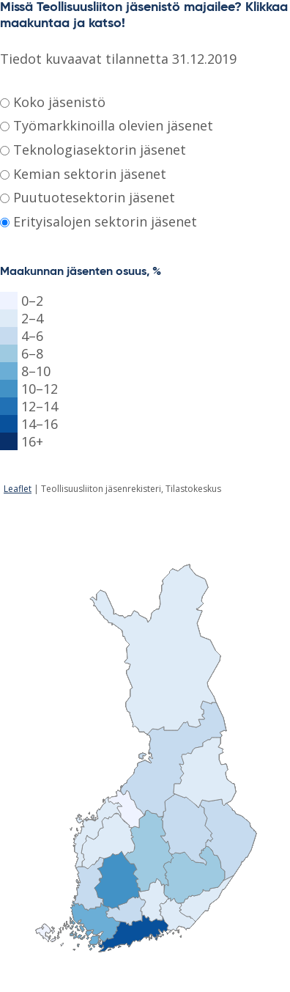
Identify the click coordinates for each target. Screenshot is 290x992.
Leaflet (17, 488)
